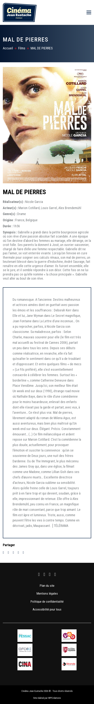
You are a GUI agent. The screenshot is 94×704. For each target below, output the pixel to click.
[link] (39, 574)
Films (21, 48)
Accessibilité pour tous (47, 609)
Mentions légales (47, 593)
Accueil (8, 48)
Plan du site (47, 585)
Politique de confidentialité (47, 601)
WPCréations (54, 698)
